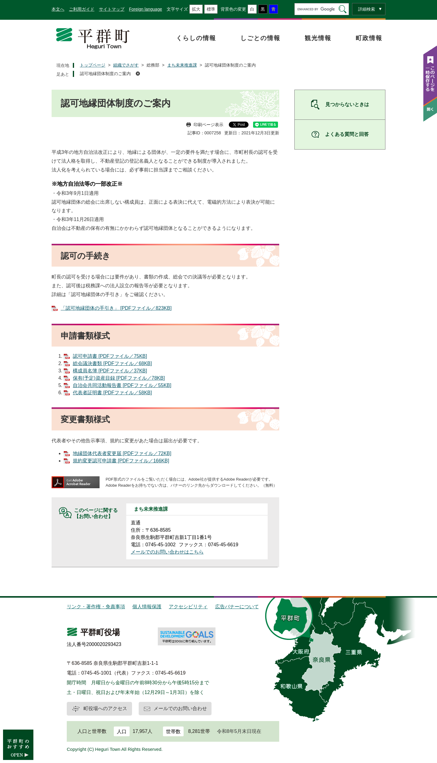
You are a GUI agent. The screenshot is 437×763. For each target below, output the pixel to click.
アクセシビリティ (188, 606)
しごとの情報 (260, 38)
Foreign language (145, 9)
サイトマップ (111, 9)
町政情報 (369, 38)
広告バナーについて (237, 606)
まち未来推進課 (182, 65)
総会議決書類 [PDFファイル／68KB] (112, 363)
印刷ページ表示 (208, 124)
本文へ (58, 9)
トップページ (92, 65)
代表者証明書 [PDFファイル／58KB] (112, 392)
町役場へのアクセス (105, 708)
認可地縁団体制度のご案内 (105, 73)
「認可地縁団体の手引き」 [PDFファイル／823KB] (116, 308)
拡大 (196, 9)
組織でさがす (126, 65)
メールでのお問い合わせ (180, 708)
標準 (211, 9)
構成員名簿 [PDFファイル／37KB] (110, 370)
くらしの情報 (196, 38)
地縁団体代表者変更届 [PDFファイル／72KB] (122, 453)
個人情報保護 (146, 606)
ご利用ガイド (81, 9)
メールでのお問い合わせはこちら (167, 551)
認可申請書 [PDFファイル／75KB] (110, 356)
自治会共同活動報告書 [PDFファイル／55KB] (122, 385)
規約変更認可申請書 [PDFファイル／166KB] (121, 460)
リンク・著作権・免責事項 (96, 606)
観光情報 (318, 38)
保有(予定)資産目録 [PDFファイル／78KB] (119, 378)
